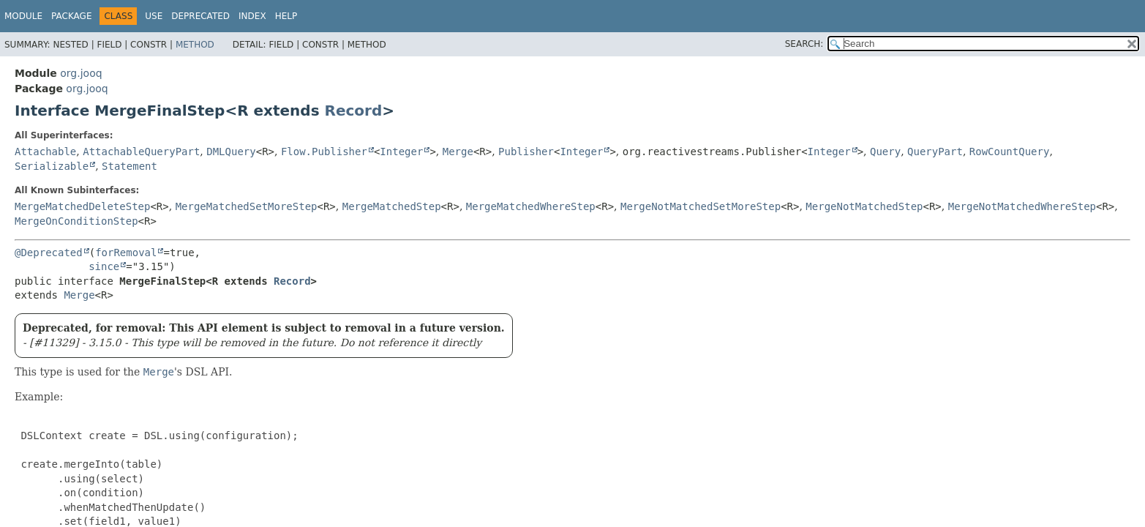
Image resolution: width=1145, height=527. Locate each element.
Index (252, 16)
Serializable (52, 166)
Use (153, 16)
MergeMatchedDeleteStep (82, 206)
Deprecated (200, 16)
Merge (458, 151)
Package (71, 16)
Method (195, 45)
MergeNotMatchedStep (864, 206)
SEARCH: (804, 44)
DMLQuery (230, 151)
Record (354, 110)
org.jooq (81, 73)
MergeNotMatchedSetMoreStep (700, 206)
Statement (129, 166)
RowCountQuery (1009, 151)
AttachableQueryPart (141, 151)
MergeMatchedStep (391, 206)
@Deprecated (49, 252)
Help (286, 16)
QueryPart (935, 151)
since (104, 266)
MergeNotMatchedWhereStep (1022, 206)
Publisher (526, 151)
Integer (401, 151)
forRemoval (126, 252)
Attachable (45, 151)
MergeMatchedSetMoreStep (247, 206)
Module (23, 16)
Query (885, 151)
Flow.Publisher (324, 151)
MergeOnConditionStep (76, 221)
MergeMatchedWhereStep (531, 206)
